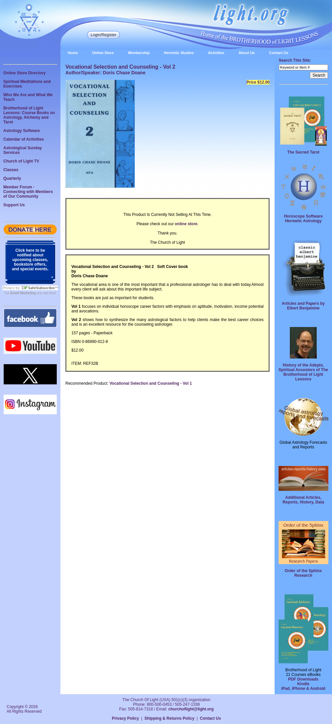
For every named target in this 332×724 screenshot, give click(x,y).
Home (73, 53)
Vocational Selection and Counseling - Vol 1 (151, 383)
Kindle (303, 684)
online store (186, 224)
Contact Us (278, 53)
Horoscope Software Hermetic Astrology (303, 218)
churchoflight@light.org (190, 709)
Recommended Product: (86, 383)
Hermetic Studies (179, 53)
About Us (247, 53)
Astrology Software (21, 130)
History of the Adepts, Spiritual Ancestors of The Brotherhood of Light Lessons (303, 372)
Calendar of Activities (23, 139)
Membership (139, 53)
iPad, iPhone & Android (303, 688)
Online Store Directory (24, 73)
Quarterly (12, 178)
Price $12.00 (258, 82)
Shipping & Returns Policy (169, 718)
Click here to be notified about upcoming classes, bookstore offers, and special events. (30, 259)
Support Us (14, 205)
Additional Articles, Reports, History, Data (303, 499)
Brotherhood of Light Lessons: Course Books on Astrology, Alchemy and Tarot (29, 115)
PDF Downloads (303, 679)
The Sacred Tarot (303, 152)
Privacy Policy (125, 718)
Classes (10, 169)
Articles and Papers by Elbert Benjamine (303, 305)
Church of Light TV (21, 161)
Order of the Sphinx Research (303, 573)
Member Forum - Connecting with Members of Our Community (28, 192)
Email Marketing (23, 293)
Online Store (103, 53)
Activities (216, 53)
